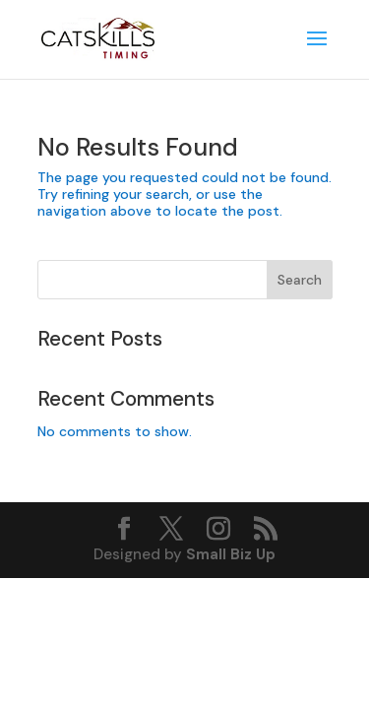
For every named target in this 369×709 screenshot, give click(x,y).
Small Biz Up (231, 554)
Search (299, 280)
